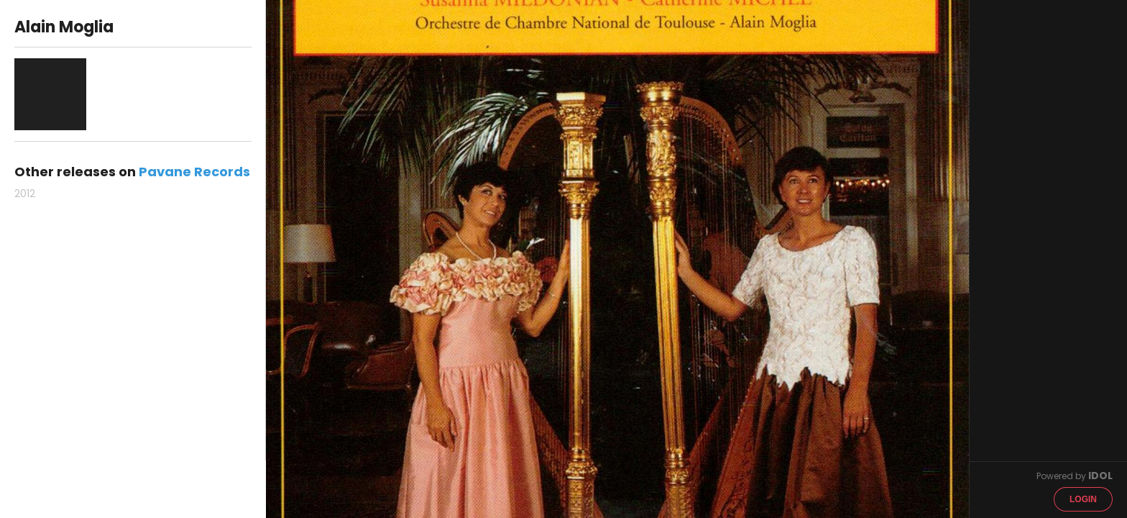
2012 (24, 193)
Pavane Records (194, 172)
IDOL (1100, 475)
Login (1083, 499)
